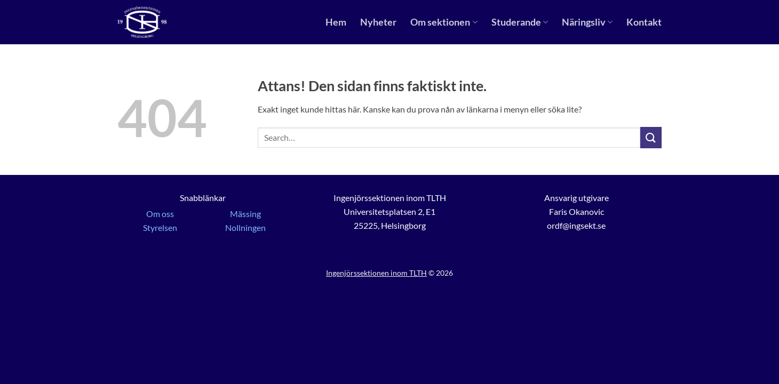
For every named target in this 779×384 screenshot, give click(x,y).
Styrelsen (160, 227)
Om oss (160, 214)
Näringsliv (587, 22)
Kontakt (644, 22)
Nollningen (245, 227)
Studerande (519, 22)
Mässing (245, 214)
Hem (335, 22)
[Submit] (651, 137)
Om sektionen (443, 22)
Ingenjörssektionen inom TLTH (376, 272)
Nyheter (378, 22)
